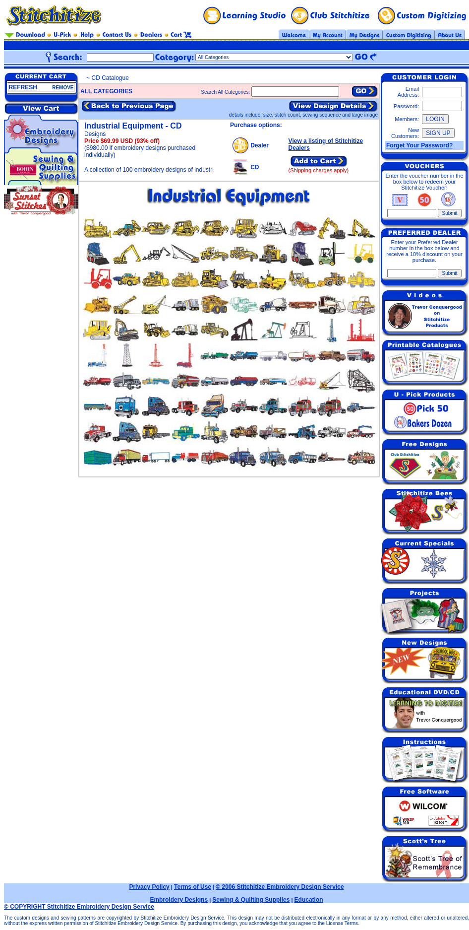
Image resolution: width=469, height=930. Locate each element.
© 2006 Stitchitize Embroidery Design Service (280, 886)
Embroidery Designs (179, 899)
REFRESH (23, 87)
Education (308, 899)
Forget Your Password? (419, 145)
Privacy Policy (149, 886)
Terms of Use (192, 886)
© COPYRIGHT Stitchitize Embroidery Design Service (79, 906)
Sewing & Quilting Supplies (251, 899)
